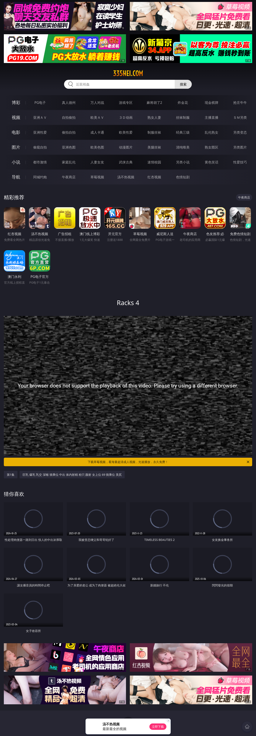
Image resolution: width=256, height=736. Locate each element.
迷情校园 (154, 162)
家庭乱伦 (69, 162)
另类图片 (240, 147)
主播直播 (211, 117)
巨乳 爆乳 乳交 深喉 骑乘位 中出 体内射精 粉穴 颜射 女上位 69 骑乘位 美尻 (72, 475)
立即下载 (158, 727)
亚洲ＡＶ (40, 117)
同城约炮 (40, 177)
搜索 (183, 84)
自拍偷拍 (69, 117)
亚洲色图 (69, 147)
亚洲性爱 (40, 132)
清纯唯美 (183, 147)
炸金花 (183, 102)
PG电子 (40, 102)
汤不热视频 (125, 177)
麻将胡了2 (154, 102)
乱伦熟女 (211, 132)
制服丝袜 (154, 132)
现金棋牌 (211, 102)
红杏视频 (154, 177)
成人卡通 (97, 132)
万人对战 (97, 102)
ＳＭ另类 (240, 117)
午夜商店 (69, 177)
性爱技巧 (240, 162)
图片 (16, 147)
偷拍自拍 (69, 132)
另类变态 (240, 132)
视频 (16, 117)
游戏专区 (126, 102)
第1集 (10, 475)
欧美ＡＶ (97, 117)
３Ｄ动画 (126, 117)
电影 (16, 132)
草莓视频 (97, 177)
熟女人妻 (154, 117)
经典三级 (183, 132)
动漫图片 (126, 147)
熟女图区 (211, 147)
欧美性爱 (126, 132)
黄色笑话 (211, 162)
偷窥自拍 (40, 147)
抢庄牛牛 (240, 102)
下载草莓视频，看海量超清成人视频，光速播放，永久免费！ (169, 461)
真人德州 (69, 102)
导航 (16, 177)
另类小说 (183, 162)
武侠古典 (126, 162)
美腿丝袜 (154, 147)
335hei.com (128, 73)
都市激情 (40, 162)
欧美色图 (97, 147)
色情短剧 (183, 177)
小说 (16, 162)
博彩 (16, 102)
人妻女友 (97, 162)
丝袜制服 (183, 117)
